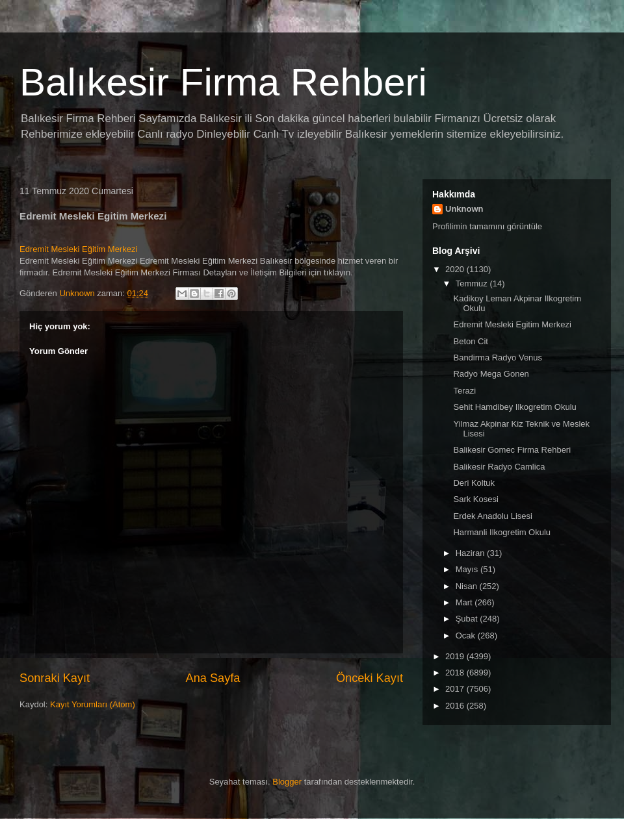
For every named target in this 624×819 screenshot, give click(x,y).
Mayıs (468, 569)
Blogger (287, 782)
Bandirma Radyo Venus (497, 357)
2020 (456, 269)
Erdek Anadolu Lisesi (492, 516)
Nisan (468, 586)
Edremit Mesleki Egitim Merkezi (512, 324)
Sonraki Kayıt (55, 678)
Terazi (464, 391)
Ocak (467, 635)
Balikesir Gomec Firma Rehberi (512, 450)
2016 (456, 706)
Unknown (464, 209)
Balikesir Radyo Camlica (499, 467)
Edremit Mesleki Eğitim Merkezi (78, 249)
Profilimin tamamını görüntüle (487, 226)
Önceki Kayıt (369, 678)
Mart (465, 602)
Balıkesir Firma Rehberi (223, 82)
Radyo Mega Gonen (490, 374)
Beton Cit (470, 341)
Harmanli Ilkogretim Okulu (502, 532)
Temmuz (473, 283)
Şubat (468, 619)
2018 (456, 672)
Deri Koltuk (474, 483)
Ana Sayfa (213, 678)
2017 (456, 689)
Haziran (471, 553)
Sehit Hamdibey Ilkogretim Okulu (514, 407)
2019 (456, 656)
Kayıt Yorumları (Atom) (92, 704)
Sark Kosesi (475, 499)
